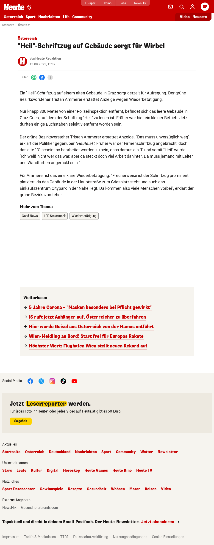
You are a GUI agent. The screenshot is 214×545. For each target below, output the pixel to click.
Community (82, 16)
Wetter (146, 452)
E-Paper (90, 3)
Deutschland (59, 452)
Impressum (10, 536)
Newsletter (168, 452)
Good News (30, 216)
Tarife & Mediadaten (40, 536)
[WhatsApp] (33, 77)
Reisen (150, 489)
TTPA (64, 536)
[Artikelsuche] (181, 6)
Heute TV (144, 470)
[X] (41, 380)
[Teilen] (50, 77)
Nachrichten (49, 16)
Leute (21, 470)
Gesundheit (96, 489)
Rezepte (75, 489)
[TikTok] (63, 380)
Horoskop (71, 470)
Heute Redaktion (48, 58)
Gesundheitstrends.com (39, 507)
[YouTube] (74, 380)
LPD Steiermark (55, 216)
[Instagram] (52, 380)
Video (166, 489)
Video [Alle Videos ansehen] (185, 16)
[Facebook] (42, 77)
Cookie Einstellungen (168, 536)
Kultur (36, 470)
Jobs (123, 3)
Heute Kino (122, 470)
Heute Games (96, 470)
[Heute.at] (14, 7)
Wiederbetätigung (84, 216)
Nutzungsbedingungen (130, 536)
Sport (31, 16)
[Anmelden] (192, 6)
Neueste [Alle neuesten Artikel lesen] (199, 16)
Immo (107, 3)
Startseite (8, 25)
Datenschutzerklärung (90, 536)
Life (66, 16)
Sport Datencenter (18, 489)
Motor (134, 489)
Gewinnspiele (51, 489)
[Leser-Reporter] (170, 6)
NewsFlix (140, 3)
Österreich (13, 16)
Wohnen (118, 489)
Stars (7, 470)
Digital (52, 470)
